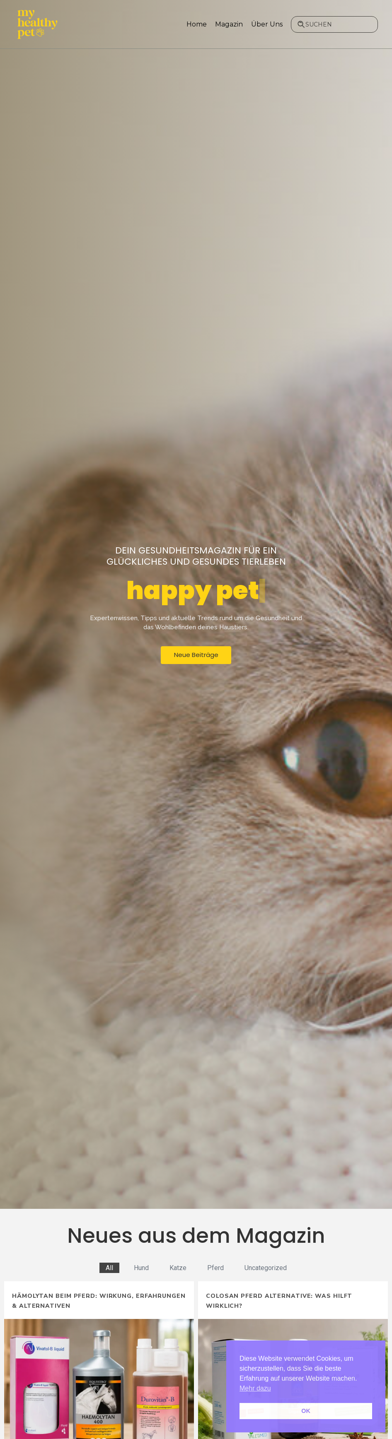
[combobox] (334, 24)
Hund (141, 1268)
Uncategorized (265, 1268)
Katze (177, 1268)
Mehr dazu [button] (255, 1388)
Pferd (215, 1268)
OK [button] (305, 1411)
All (109, 1268)
